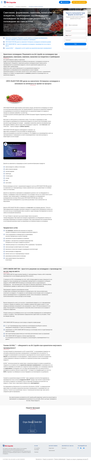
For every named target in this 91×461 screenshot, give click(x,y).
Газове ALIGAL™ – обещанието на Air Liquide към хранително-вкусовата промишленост (28, 52)
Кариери (33, 7)
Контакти (64, 448)
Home (4, 11)
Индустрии (51, 448)
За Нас (27, 7)
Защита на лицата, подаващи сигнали (77, 459)
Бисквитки (39, 459)
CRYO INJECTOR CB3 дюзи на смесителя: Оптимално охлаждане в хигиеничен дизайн (28, 46)
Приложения (20, 7)
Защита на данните (48, 459)
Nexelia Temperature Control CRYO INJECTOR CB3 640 (15, 149)
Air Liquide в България (37, 449)
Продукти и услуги (9, 7)
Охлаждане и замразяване (20, 11)
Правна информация (59, 459)
